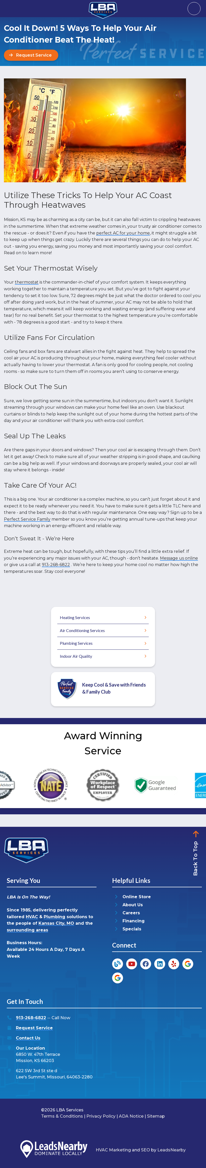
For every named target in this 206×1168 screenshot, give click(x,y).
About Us (133, 905)
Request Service (34, 1028)
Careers (131, 913)
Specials (132, 929)
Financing (134, 921)
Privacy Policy (100, 1116)
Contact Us (28, 1038)
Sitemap (156, 1116)
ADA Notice (131, 1116)
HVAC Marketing (113, 1149)
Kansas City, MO (56, 923)
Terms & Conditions (62, 1116)
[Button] (31, 55)
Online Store (137, 897)
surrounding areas (27, 930)
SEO (145, 1149)
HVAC (32, 916)
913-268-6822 (56, 564)
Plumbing (54, 916)
